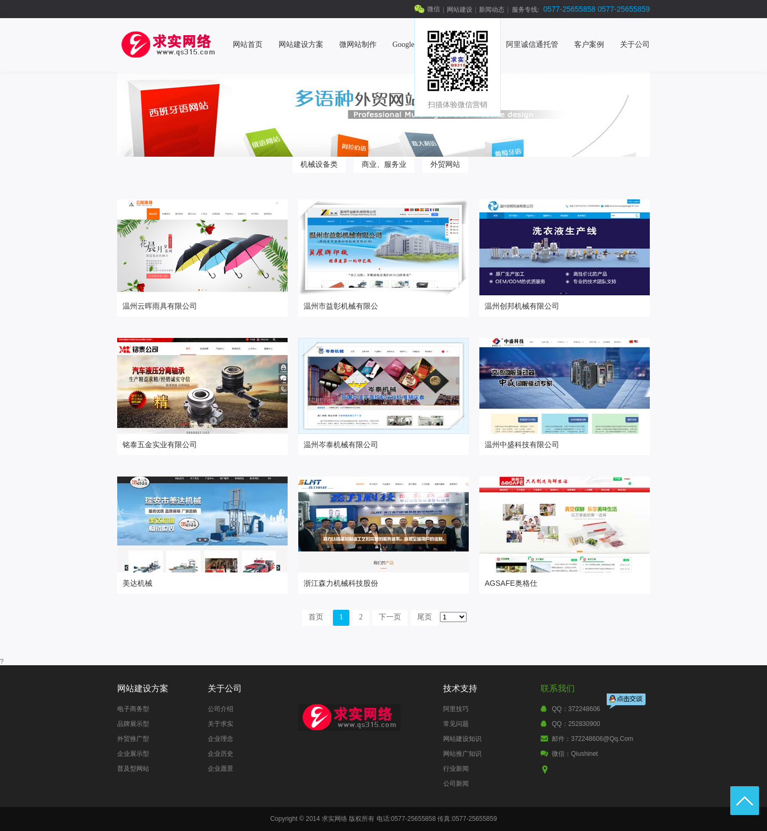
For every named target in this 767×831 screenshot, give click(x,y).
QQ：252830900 (576, 724)
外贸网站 (445, 164)
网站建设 (459, 9)
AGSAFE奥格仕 (511, 583)
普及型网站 (133, 768)
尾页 (424, 617)
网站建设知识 (462, 739)
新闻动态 (491, 9)
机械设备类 (319, 164)
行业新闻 (456, 768)
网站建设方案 (301, 45)
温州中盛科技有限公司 (522, 444)
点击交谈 (627, 702)
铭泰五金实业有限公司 (160, 444)
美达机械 (137, 583)
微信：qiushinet (575, 753)
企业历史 (220, 753)
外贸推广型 (133, 739)
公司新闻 (456, 783)
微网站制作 (358, 45)
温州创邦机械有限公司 (522, 306)
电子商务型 (133, 709)
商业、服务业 (384, 164)
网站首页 (248, 45)
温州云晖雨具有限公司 (160, 306)
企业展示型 (133, 753)
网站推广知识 (462, 753)
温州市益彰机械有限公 (341, 306)
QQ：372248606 (576, 709)
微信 (433, 9)
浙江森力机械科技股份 (341, 583)
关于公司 (635, 45)
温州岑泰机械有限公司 (341, 444)
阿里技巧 (456, 709)
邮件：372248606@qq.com (592, 739)
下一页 (390, 617)
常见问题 (456, 724)
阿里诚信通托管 (532, 45)
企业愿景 (220, 768)
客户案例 (589, 45)
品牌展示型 (133, 724)
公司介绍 (220, 709)
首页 (315, 617)
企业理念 (220, 739)
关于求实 (220, 724)
